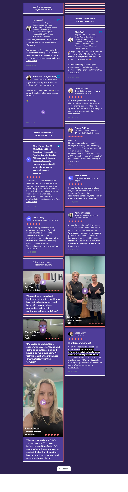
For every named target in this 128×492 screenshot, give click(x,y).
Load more (64, 469)
